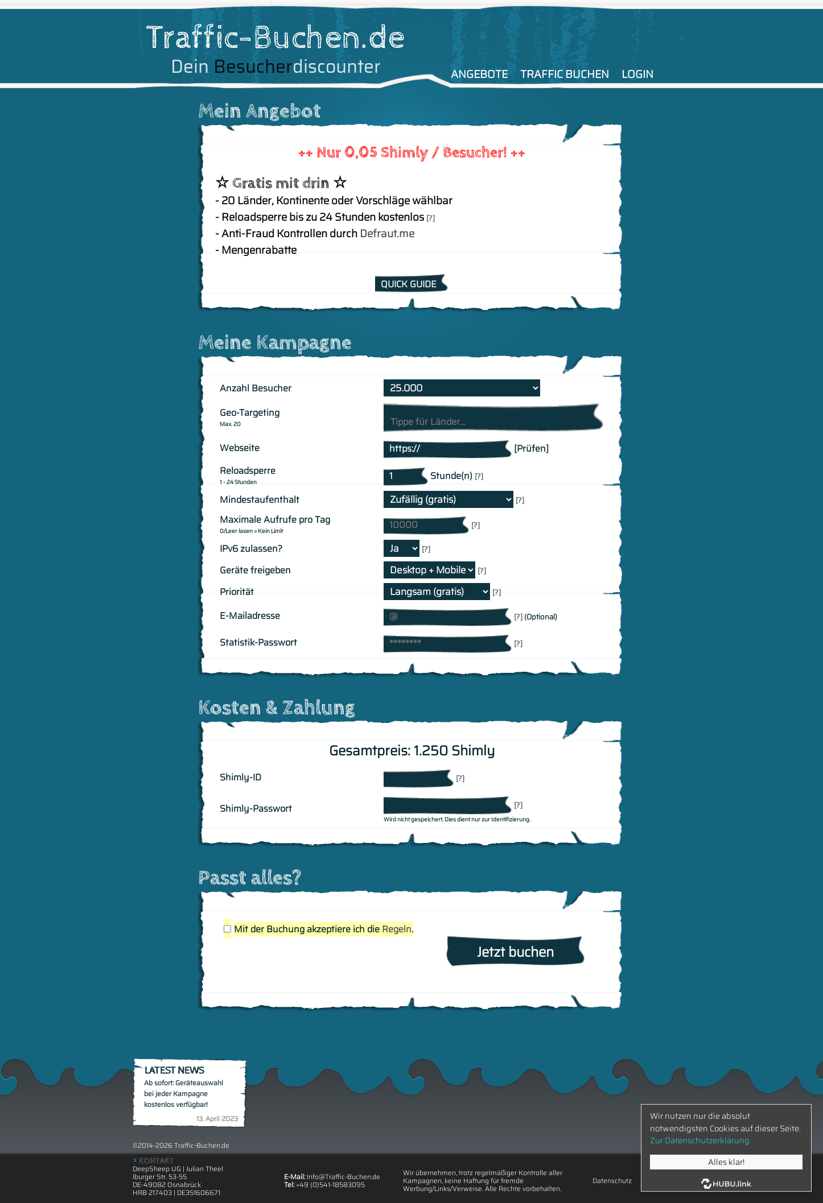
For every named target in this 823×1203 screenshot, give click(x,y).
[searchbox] (492, 422)
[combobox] (493, 416)
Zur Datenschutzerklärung (700, 1140)
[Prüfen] (531, 448)
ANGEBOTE (479, 73)
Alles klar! (726, 1162)
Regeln (397, 929)
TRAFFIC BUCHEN (564, 73)
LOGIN (637, 73)
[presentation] (307, 964)
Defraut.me (387, 233)
